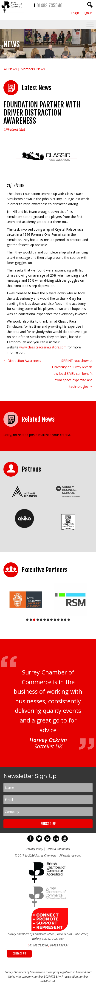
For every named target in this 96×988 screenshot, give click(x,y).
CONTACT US (19, 953)
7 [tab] (48, 620)
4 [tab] (38, 620)
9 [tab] (55, 620)
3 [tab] (34, 620)
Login (75, 13)
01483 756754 (59, 945)
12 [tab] (65, 620)
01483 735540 (49, 6)
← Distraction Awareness (22, 360)
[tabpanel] (25, 599)
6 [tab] (44, 620)
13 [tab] (69, 620)
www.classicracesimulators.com (43, 347)
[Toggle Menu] (90, 25)
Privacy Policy (34, 849)
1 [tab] (27, 620)
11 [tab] (62, 620)
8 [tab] (51, 620)
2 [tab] (31, 620)
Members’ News (33, 69)
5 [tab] (41, 620)
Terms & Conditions (58, 849)
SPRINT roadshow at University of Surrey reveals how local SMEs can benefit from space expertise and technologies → (72, 373)
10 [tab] (58, 620)
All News (10, 69)
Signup (88, 13)
